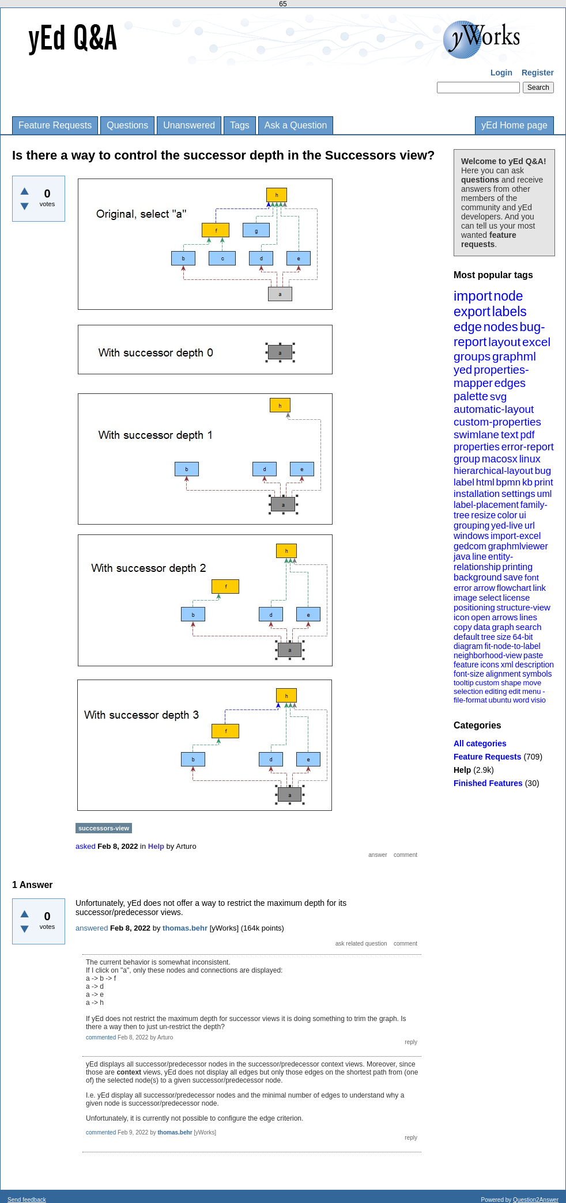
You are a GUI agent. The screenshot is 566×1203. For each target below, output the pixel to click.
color (507, 515)
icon (462, 617)
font (532, 577)
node (508, 296)
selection (468, 691)
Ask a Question (296, 125)
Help (462, 770)
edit (514, 691)
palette (471, 396)
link (539, 588)
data (481, 627)
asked (86, 846)
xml (507, 664)
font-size (469, 673)
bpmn (508, 482)
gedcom (470, 546)
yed (463, 369)
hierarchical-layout (493, 470)
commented (101, 1037)
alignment (503, 673)
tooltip (464, 682)
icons (489, 664)
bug (543, 470)
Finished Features (488, 783)
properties (477, 447)
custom (487, 682)
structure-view (523, 607)
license (516, 597)
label (464, 482)
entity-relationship (483, 562)
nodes (501, 327)
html (485, 482)
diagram (468, 646)
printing (518, 567)
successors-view (103, 828)
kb (527, 482)
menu (531, 691)
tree (488, 637)
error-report (527, 447)
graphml (514, 356)
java (462, 556)
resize (483, 515)
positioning (474, 607)
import (473, 295)
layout (504, 341)
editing (496, 691)
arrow (484, 588)
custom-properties (497, 422)
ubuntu (500, 700)
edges (510, 383)
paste (533, 655)
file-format (470, 700)
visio (538, 700)
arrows (505, 617)
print (543, 482)
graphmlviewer (518, 546)
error (463, 588)
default (467, 637)
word (521, 700)
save (513, 577)
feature (466, 664)
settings (518, 493)
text (510, 434)
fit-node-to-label (512, 646)
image (465, 597)
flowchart (514, 588)
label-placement (486, 505)
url (530, 525)
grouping (471, 525)
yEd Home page (514, 125)
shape (511, 682)
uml (544, 494)
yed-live (507, 525)
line (479, 556)
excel (536, 341)
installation (477, 493)
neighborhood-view (488, 655)
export (472, 311)
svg (498, 396)
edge (468, 327)
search (529, 627)
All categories (480, 743)
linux (530, 459)
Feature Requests (55, 125)
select (490, 597)
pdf (527, 435)
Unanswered (189, 125)
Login (501, 72)
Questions (127, 125)
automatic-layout (494, 409)
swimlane (476, 434)
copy (463, 627)
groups (472, 356)
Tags (240, 125)
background (478, 577)
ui (522, 515)
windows (471, 536)
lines (528, 617)
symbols (537, 673)
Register (538, 72)
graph (503, 627)
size (504, 637)
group (467, 459)
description (534, 664)
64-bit (522, 637)
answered (92, 928)
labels (509, 311)
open (480, 617)
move (532, 682)
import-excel (515, 536)
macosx (500, 459)
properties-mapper (491, 376)
